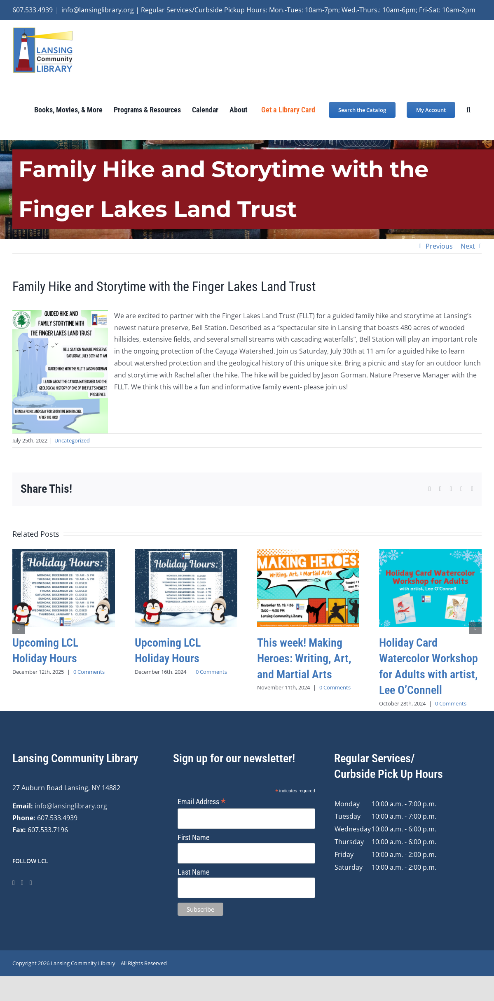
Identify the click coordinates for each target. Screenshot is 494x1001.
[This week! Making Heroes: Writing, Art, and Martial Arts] (308, 553)
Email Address (202, 801)
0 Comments (89, 671)
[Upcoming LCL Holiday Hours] (63, 553)
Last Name (193, 872)
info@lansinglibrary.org (71, 805)
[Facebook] (13, 883)
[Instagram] (22, 883)
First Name (193, 837)
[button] (468, 110)
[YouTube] (31, 883)
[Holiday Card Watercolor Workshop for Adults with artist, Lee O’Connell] (430, 553)
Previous (439, 246)
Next (468, 246)
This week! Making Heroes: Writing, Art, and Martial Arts (304, 658)
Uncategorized (72, 440)
